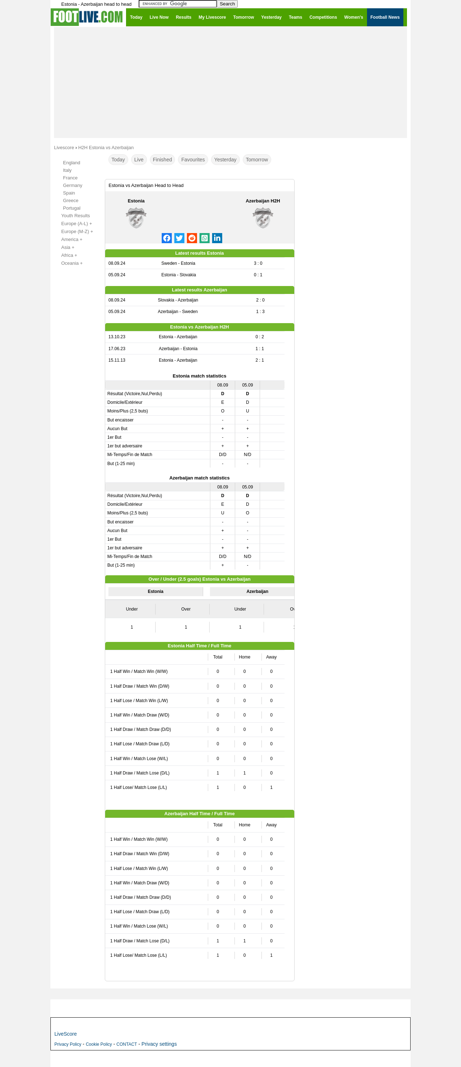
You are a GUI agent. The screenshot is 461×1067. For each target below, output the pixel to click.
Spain (69, 193)
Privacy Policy (67, 1044)
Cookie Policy (99, 1044)
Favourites (193, 159)
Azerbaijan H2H (263, 201)
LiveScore (65, 1034)
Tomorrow (257, 159)
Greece (71, 200)
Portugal (71, 208)
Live (139, 159)
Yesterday (225, 159)
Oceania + (68, 263)
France (70, 177)
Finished (162, 159)
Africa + (65, 255)
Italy (67, 170)
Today (118, 159)
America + (67, 239)
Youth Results (71, 216)
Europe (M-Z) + (73, 232)
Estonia (136, 201)
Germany (72, 185)
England (71, 162)
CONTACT (126, 1044)
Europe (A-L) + (72, 224)
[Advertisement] (230, 82)
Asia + (64, 247)
